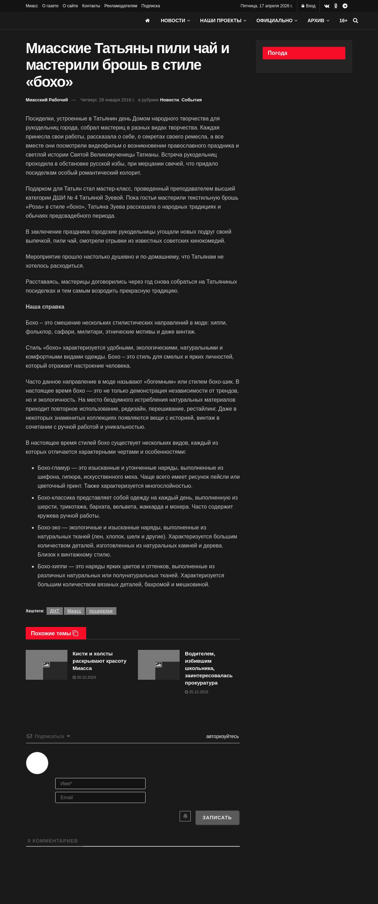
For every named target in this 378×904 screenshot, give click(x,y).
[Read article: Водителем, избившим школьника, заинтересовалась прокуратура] (159, 665)
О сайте (70, 5)
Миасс (32, 5)
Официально (274, 20)
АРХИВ (315, 20)
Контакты (91, 5)
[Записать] (217, 818)
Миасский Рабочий (47, 99)
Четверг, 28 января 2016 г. (108, 99)
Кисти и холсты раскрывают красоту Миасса (99, 661)
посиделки (101, 611)
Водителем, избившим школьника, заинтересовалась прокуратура (208, 668)
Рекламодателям (120, 5)
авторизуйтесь (222, 736)
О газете (50, 5)
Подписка (150, 5)
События (191, 99)
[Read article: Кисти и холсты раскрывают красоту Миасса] (46, 665)
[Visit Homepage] (78, 20)
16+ (343, 20)
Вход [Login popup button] (308, 5)
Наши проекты (220, 20)
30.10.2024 (84, 677)
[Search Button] (355, 20)
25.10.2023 (196, 692)
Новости (173, 20)
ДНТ (54, 611)
